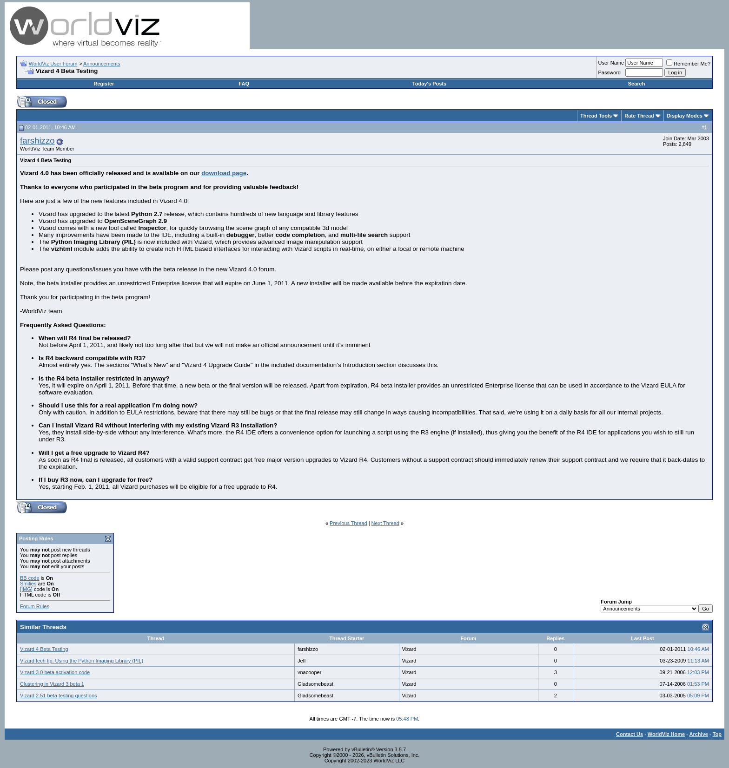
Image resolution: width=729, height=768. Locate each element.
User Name (611, 63)
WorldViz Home (666, 734)
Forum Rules (34, 606)
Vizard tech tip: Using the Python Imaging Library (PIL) (81, 660)
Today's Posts (429, 83)
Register (103, 83)
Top (717, 734)
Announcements (101, 63)
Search (636, 83)
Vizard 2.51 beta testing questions (58, 695)
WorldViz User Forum (53, 63)
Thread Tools (596, 115)
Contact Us (629, 734)
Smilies (28, 583)
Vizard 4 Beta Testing (44, 649)
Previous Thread (348, 523)
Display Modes (684, 115)
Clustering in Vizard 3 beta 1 (52, 684)
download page (223, 173)
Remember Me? (688, 63)
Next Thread (385, 523)
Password (609, 72)
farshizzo (37, 140)
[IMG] (26, 589)
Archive (698, 734)
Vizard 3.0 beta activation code (55, 672)
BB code (30, 578)
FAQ (244, 83)
